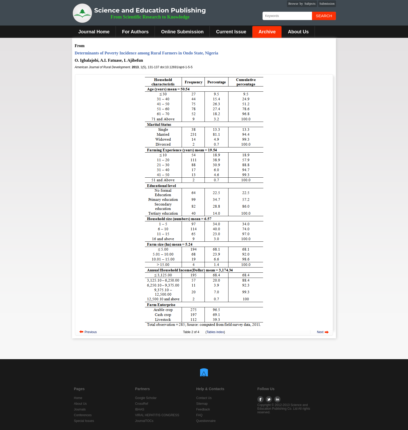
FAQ (199, 415)
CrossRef (141, 404)
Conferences (83, 415)
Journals (80, 409)
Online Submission (182, 31)
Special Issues (84, 421)
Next (320, 332)
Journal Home (94, 31)
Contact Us (204, 398)
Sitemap (202, 404)
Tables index (215, 332)
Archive (267, 31)
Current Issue (231, 31)
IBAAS (139, 409)
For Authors (135, 31)
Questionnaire (206, 421)
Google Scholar (146, 398)
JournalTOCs (144, 421)
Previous (91, 332)
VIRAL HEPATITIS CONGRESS (157, 415)
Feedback (203, 409)
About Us (298, 31)
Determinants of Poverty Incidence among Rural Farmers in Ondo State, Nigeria (146, 53)
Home (78, 398)
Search (324, 16)
